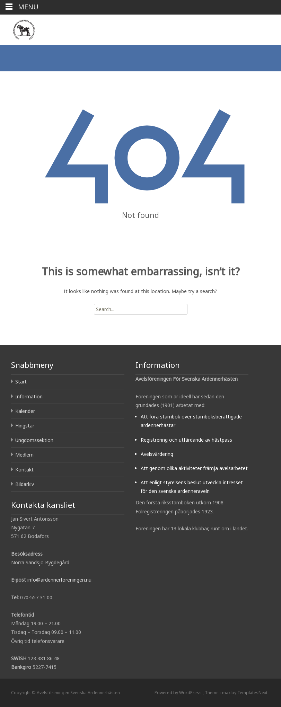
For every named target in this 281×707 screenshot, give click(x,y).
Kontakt (24, 469)
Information (29, 396)
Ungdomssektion (34, 440)
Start (21, 381)
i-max (225, 693)
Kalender (25, 411)
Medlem (24, 454)
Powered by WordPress (179, 693)
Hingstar (24, 425)
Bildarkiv (24, 484)
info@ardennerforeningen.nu (59, 579)
